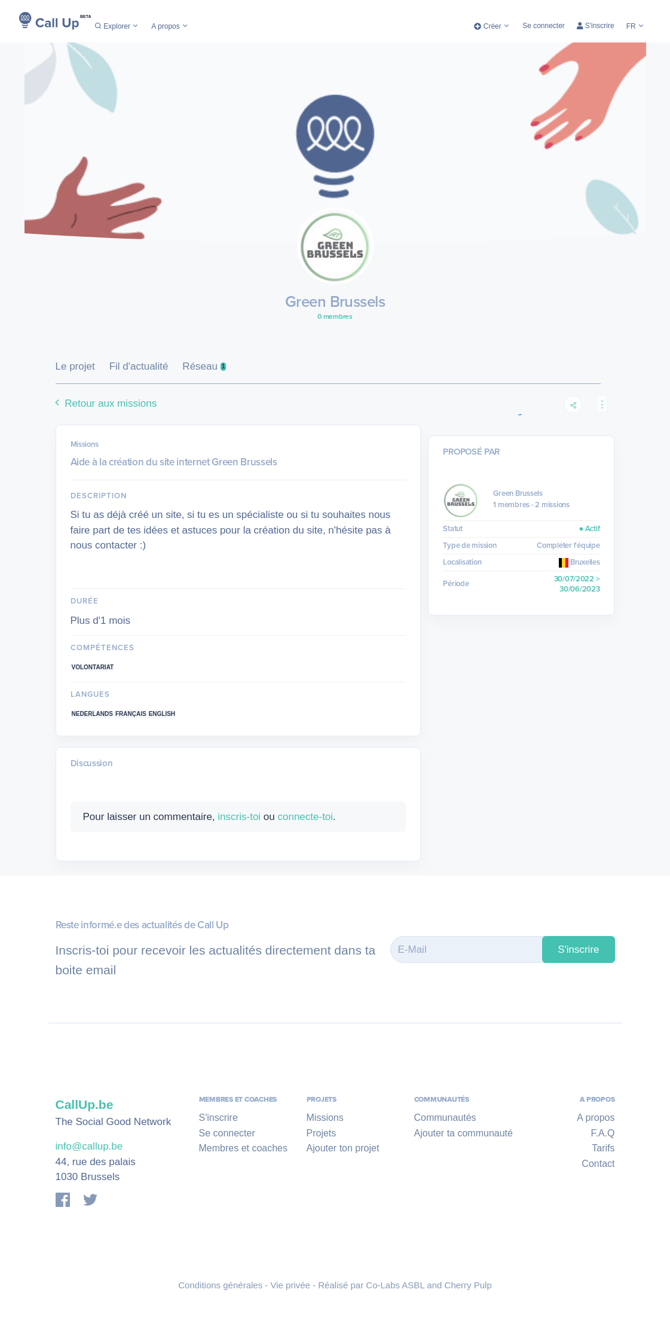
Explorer (116, 26)
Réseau (204, 366)
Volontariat (93, 667)
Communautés (445, 1117)
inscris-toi (239, 816)
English (162, 714)
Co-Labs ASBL (395, 1285)
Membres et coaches (243, 1148)
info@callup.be (89, 1146)
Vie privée (290, 1285)
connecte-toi (305, 816)
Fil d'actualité (139, 366)
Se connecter (543, 26)
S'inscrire (595, 26)
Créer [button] (492, 26)
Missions (325, 1117)
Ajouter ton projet (343, 1148)
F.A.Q (602, 1133)
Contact (598, 1164)
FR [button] (635, 26)
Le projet (75, 366)
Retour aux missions (104, 403)
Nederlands (92, 714)
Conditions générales (220, 1285)
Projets (321, 1133)
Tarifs (603, 1148)
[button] (602, 404)
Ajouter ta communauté (463, 1133)
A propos (170, 26)
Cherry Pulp (468, 1285)
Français (130, 714)
